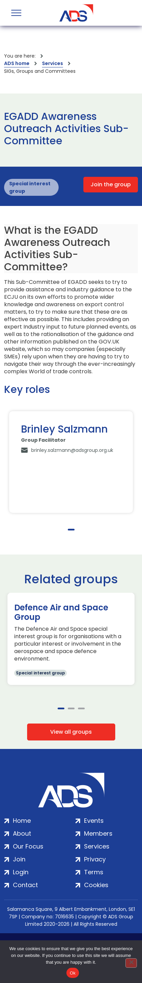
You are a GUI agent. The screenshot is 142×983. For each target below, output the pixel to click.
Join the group (110, 184)
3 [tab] (81, 708)
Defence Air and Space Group (61, 612)
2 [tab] (71, 708)
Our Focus (28, 846)
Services (52, 63)
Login (20, 872)
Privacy (95, 859)
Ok (73, 973)
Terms (93, 872)
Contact (25, 885)
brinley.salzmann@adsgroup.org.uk (72, 450)
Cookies (96, 885)
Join (19, 859)
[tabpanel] (71, 462)
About (22, 833)
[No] (131, 963)
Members (98, 833)
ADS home (16, 63)
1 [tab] (71, 529)
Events (94, 820)
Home (22, 820)
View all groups (71, 732)
